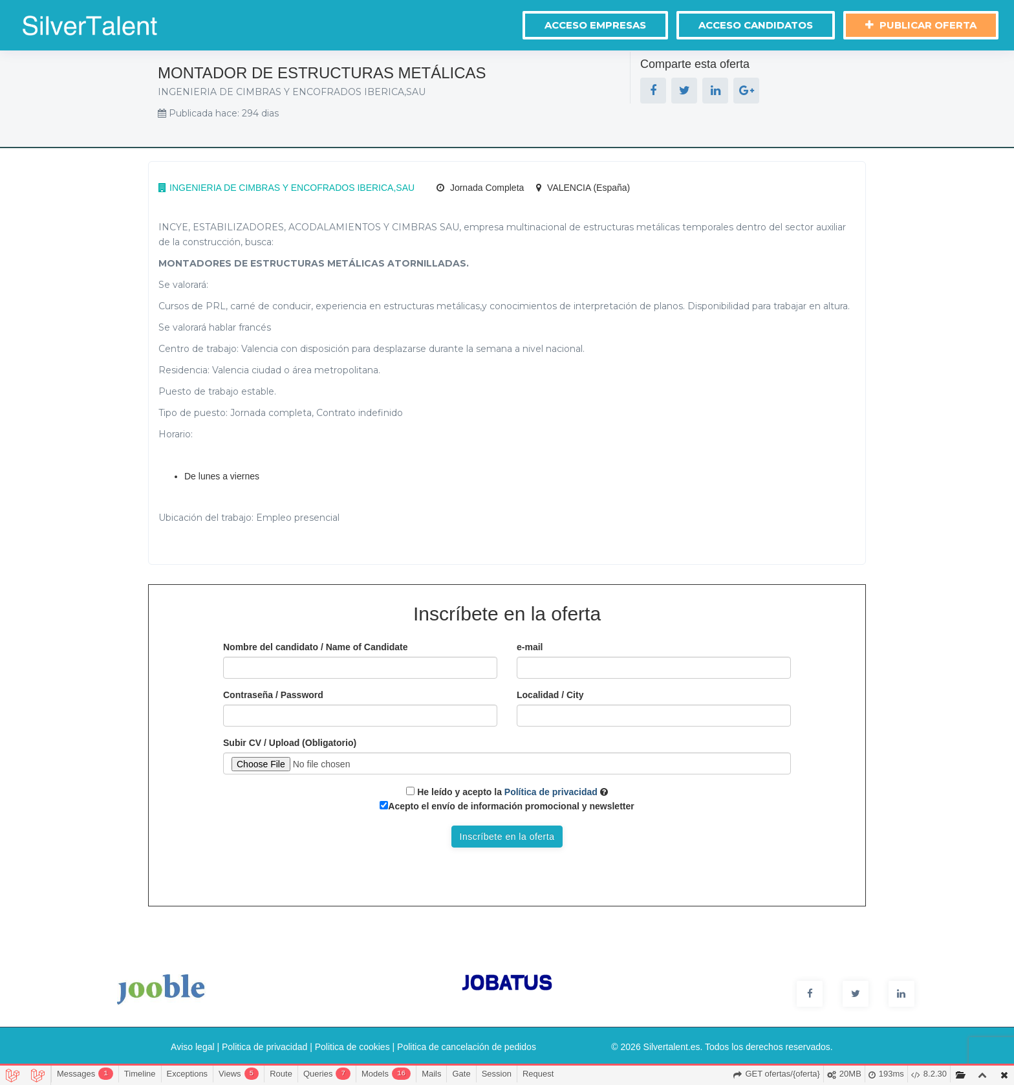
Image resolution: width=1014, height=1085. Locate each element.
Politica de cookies (352, 1047)
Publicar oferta (920, 25)
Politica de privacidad (264, 1047)
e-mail (530, 647)
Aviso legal (192, 1047)
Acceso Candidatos (755, 25)
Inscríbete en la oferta (507, 836)
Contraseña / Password (273, 695)
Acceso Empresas (595, 25)
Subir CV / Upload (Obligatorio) (289, 743)
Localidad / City (550, 695)
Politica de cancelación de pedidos (466, 1047)
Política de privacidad (550, 792)
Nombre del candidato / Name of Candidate (315, 647)
